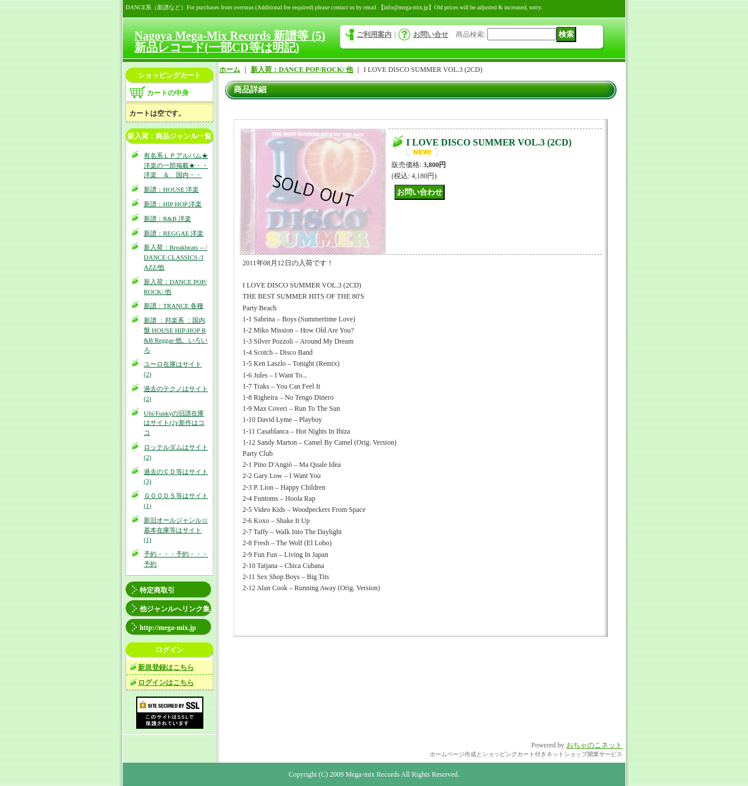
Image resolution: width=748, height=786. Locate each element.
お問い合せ (430, 34)
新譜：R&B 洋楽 (167, 218)
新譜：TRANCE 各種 (173, 305)
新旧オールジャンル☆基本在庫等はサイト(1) (176, 530)
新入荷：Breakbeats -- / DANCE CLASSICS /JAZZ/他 (175, 257)
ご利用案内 (374, 34)
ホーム (229, 69)
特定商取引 (157, 590)
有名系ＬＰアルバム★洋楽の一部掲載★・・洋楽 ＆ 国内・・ (176, 165)
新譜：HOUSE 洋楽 (171, 189)
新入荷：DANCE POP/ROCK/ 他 (302, 69)
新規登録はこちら (166, 667)
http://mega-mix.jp (168, 628)
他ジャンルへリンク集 (175, 609)
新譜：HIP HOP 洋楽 (173, 203)
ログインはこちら (166, 682)
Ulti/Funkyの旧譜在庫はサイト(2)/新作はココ (174, 423)
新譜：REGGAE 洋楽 (173, 233)
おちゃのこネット (594, 745)
